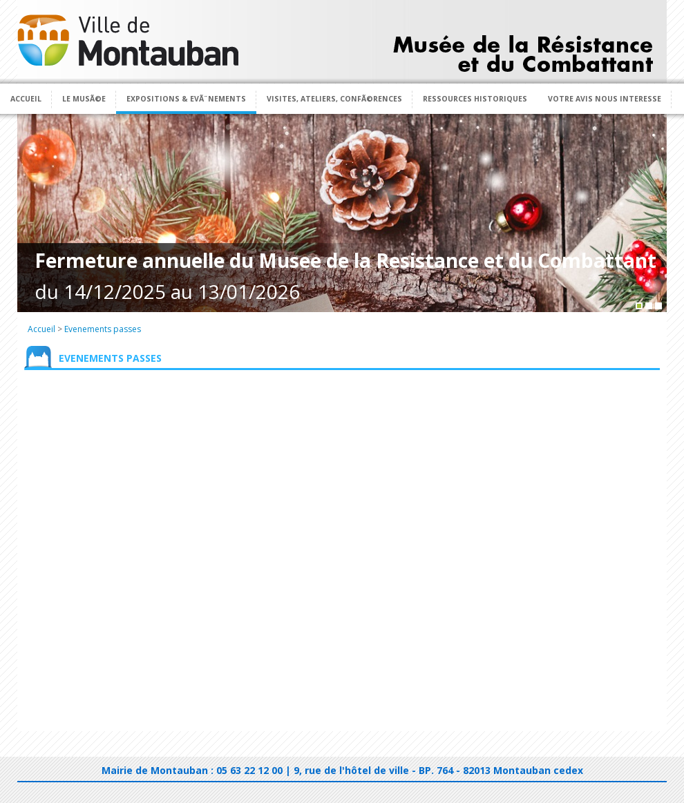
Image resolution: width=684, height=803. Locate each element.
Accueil (25, 99)
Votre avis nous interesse (604, 99)
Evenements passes (102, 329)
